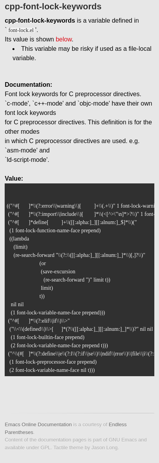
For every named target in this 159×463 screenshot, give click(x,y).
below (64, 39)
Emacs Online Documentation (38, 424)
